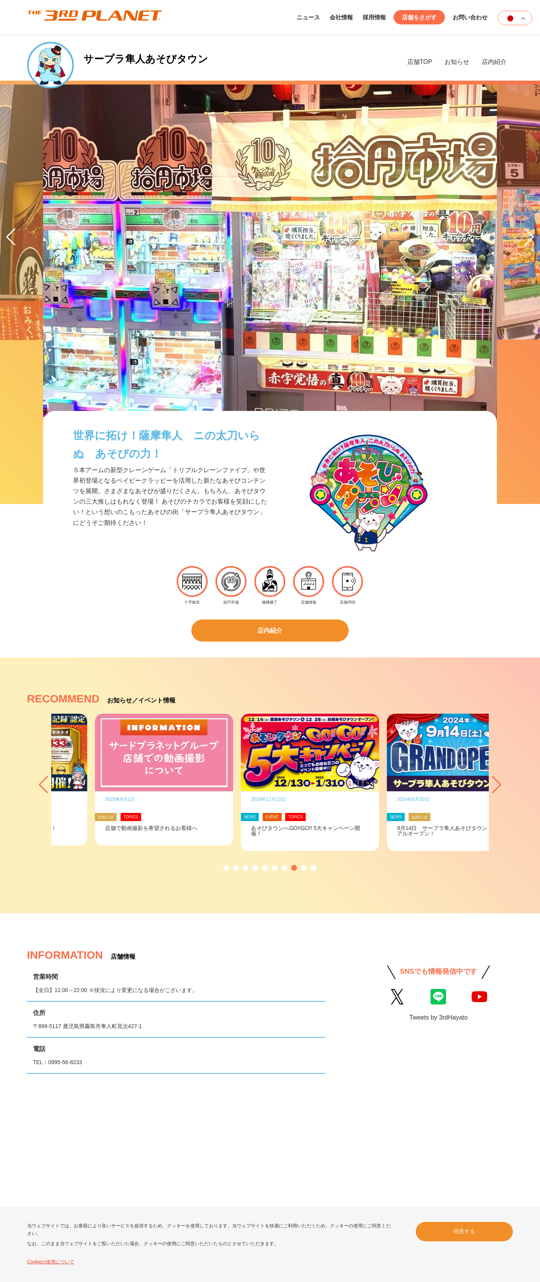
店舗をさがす (419, 17)
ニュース (308, 17)
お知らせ (457, 62)
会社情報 (341, 17)
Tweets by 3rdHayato (438, 928)
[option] (124, 690)
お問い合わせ (470, 17)
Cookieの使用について (50, 1262)
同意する (464, 1231)
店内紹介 (494, 62)
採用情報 (374, 17)
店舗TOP (419, 62)
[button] (226, 778)
